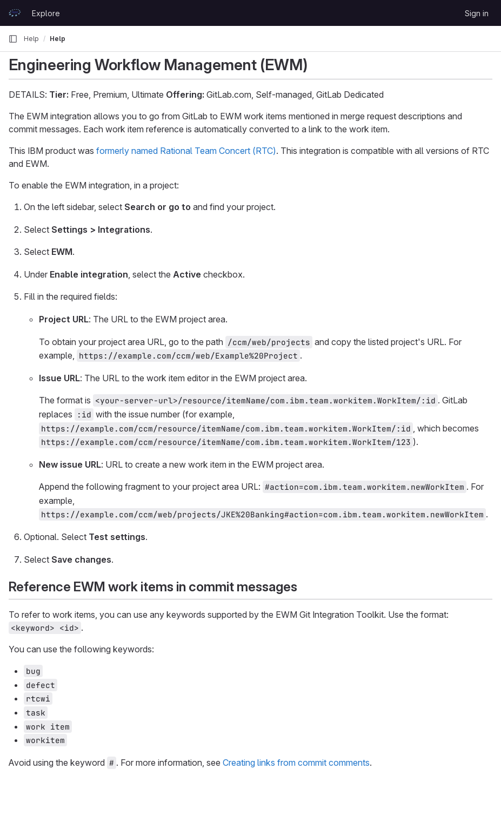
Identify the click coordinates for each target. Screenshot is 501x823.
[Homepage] (14, 13)
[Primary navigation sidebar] (13, 39)
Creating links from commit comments (296, 762)
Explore (46, 13)
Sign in (477, 13)
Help (31, 39)
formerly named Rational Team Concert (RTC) (186, 150)
